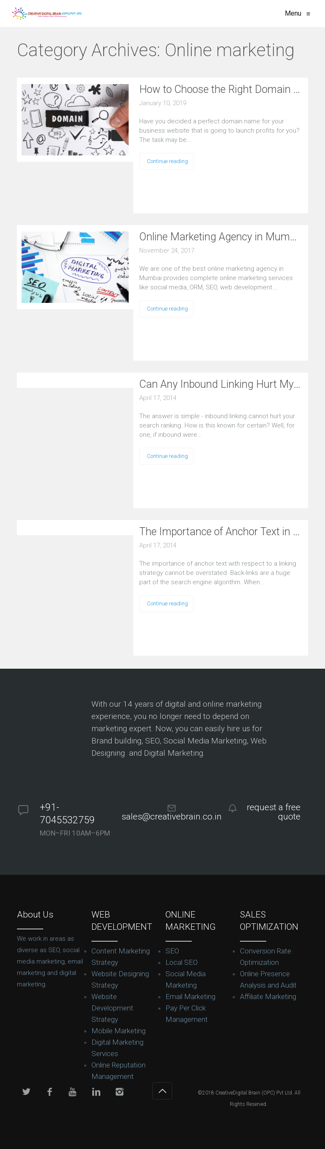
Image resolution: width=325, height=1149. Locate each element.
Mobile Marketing (118, 1030)
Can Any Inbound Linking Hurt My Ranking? (220, 384)
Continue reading (167, 161)
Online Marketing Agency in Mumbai (220, 237)
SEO (172, 951)
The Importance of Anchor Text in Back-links (220, 531)
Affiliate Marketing (268, 996)
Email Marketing (190, 996)
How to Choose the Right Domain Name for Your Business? (220, 89)
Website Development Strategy (112, 1008)
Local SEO (181, 962)
